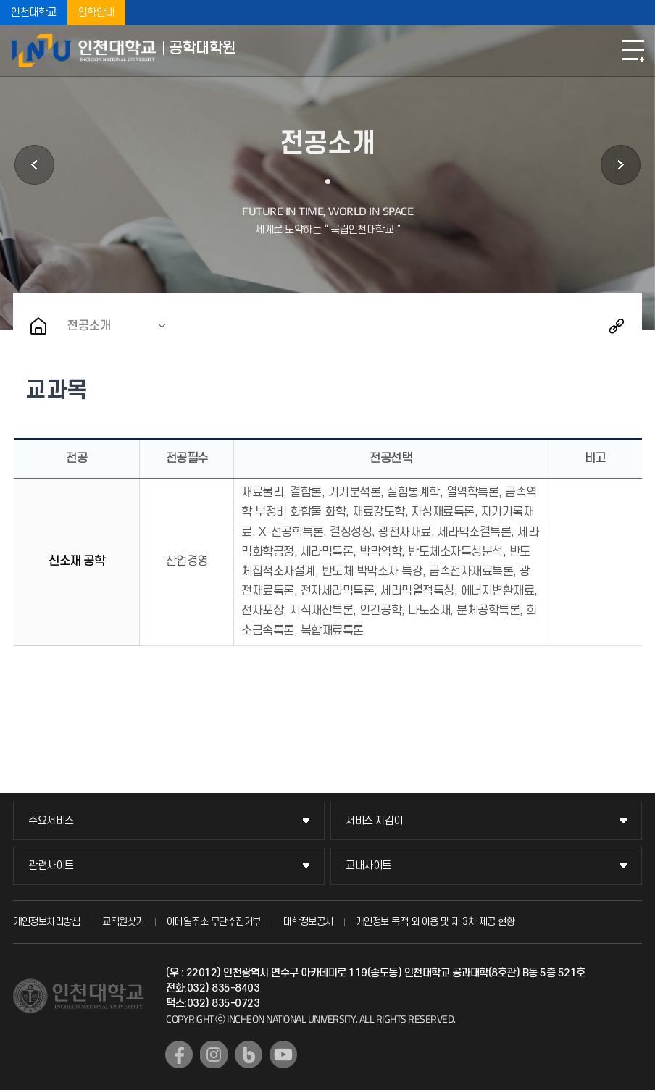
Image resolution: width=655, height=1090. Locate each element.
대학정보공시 (308, 921)
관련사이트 (51, 866)
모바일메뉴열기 (633, 50)
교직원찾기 (123, 921)
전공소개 (89, 325)
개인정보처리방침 (46, 921)
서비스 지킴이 (374, 821)
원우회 (621, 165)
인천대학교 (34, 13)
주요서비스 (51, 821)
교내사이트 (368, 866)
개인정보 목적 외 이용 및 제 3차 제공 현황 (435, 921)
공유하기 (616, 326)
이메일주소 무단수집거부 (214, 921)
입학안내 (96, 13)
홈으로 (38, 326)
